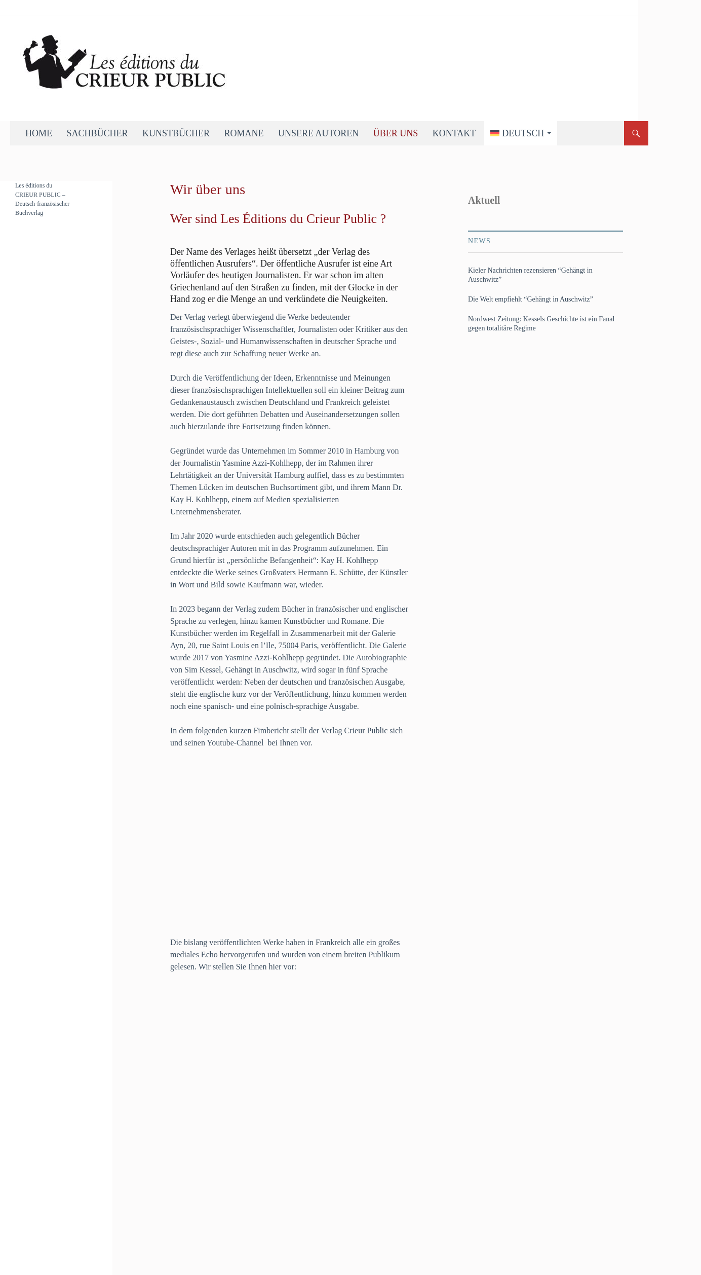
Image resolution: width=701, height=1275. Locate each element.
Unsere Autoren (318, 133)
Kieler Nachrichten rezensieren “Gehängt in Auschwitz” (530, 275)
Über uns (395, 133)
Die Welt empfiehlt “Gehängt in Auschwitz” (530, 299)
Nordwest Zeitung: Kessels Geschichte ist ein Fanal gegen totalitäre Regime (541, 323)
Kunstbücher (176, 133)
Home (38, 133)
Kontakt (454, 133)
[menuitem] (520, 133)
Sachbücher (97, 133)
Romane (244, 133)
